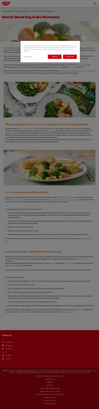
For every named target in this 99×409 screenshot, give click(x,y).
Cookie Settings (28, 56)
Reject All (54, 56)
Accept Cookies (70, 56)
